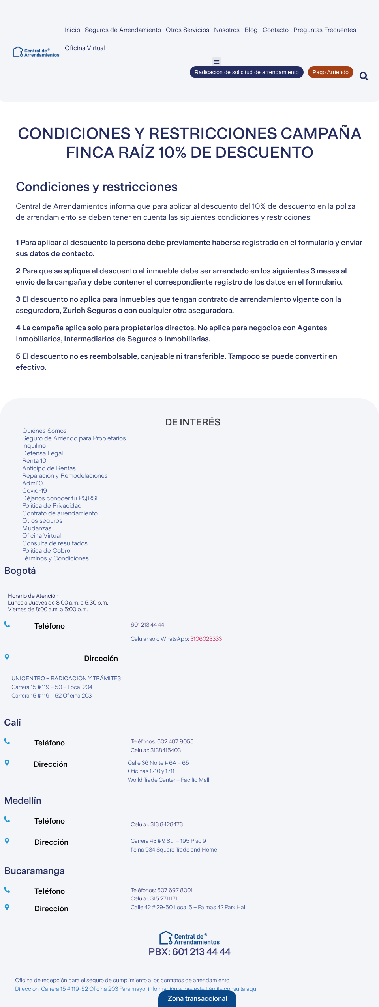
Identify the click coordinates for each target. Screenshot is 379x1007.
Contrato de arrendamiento (60, 513)
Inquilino (34, 445)
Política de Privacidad (52, 505)
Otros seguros (42, 520)
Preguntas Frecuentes (324, 29)
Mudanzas (36, 528)
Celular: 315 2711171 (154, 898)
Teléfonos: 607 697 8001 (162, 890)
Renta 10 (34, 460)
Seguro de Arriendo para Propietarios (74, 438)
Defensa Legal (42, 453)
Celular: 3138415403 (156, 750)
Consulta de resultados (55, 543)
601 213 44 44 (147, 624)
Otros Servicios (187, 29)
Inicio (72, 29)
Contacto (276, 29)
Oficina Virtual (85, 48)
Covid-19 (34, 490)
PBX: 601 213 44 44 (189, 952)
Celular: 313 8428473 (157, 824)
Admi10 (32, 483)
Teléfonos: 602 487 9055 (162, 741)
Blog (251, 29)
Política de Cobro (46, 550)
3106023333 (206, 639)
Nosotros (227, 29)
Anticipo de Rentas (49, 468)
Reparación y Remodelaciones (65, 475)
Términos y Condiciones (55, 558)
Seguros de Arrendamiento (123, 29)
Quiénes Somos (44, 430)
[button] (216, 61)
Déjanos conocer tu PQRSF (60, 498)
